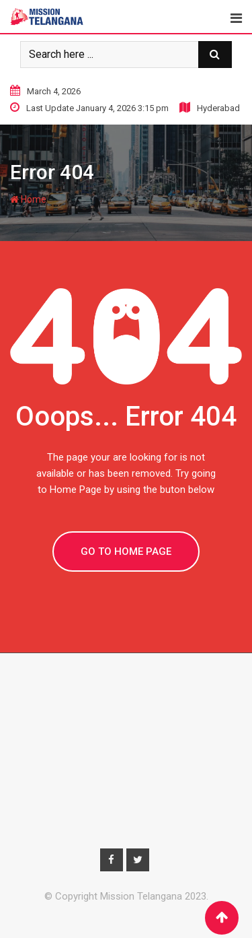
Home (28, 199)
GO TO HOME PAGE (126, 551)
